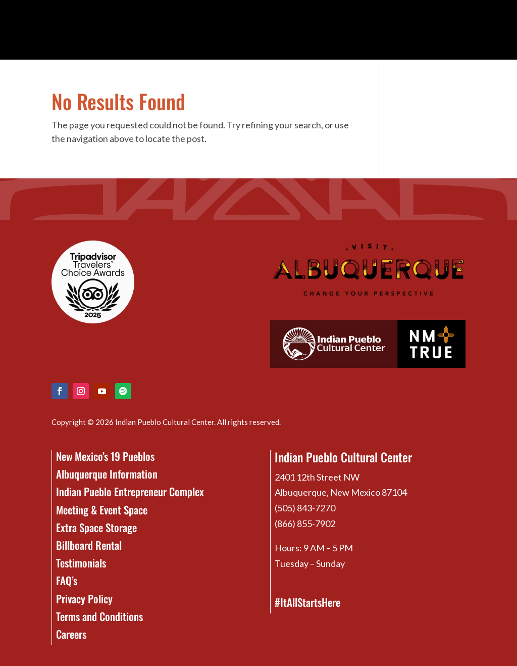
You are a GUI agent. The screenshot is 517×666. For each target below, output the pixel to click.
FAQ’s (66, 580)
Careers (71, 634)
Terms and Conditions (99, 616)
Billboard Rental (89, 545)
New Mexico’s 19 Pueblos (105, 456)
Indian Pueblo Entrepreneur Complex (130, 491)
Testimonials (81, 562)
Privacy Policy (84, 598)
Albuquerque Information (107, 474)
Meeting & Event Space (101, 509)
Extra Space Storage (96, 527)
